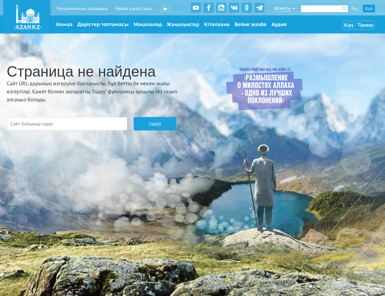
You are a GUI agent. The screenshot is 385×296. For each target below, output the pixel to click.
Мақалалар (148, 24)
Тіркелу (365, 25)
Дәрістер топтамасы (103, 24)
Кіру (349, 25)
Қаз (369, 8)
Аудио (279, 24)
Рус (355, 8)
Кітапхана (217, 24)
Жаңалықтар (183, 24)
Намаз (64, 24)
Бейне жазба (250, 24)
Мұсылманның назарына (82, 8)
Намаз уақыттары (133, 8)
